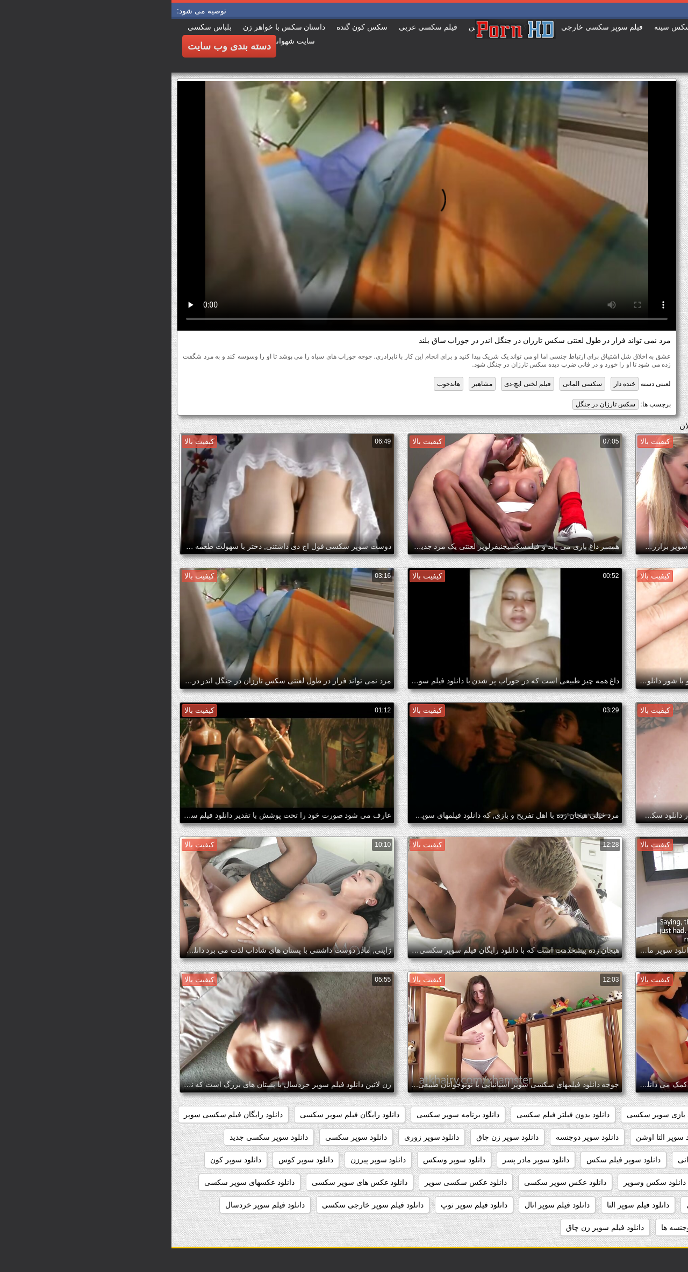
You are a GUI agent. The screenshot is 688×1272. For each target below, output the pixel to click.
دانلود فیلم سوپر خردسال (94, 1204)
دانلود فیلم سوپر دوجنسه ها (533, 1227)
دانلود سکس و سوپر (564, 1182)
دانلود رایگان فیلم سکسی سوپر (62, 1114)
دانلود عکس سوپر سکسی (394, 1182)
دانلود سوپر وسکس (283, 1159)
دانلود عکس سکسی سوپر (294, 1182)
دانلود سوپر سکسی (185, 1137)
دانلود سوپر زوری (260, 1137)
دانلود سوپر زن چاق (336, 1137)
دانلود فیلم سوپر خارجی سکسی (201, 1204)
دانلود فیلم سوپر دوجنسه (632, 1227)
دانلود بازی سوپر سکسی (494, 1114)
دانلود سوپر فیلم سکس (452, 1159)
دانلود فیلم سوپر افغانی (552, 1204)
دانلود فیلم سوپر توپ (302, 1204)
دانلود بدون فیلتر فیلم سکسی (391, 1114)
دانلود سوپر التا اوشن (498, 1137)
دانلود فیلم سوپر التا (466, 1204)
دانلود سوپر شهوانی (537, 1159)
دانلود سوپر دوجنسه (415, 1137)
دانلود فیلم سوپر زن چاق (433, 1227)
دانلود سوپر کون (64, 1159)
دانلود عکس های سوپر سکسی (188, 1182)
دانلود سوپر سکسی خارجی (628, 1159)
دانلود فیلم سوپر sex (638, 1204)
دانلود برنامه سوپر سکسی (286, 1114)
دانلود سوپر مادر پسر (364, 1159)
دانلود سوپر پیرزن (207, 1159)
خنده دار (453, 384)
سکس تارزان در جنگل (434, 404)
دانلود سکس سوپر (642, 1182)
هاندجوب (277, 384)
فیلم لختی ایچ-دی (356, 384)
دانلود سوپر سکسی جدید (97, 1137)
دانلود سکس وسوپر (483, 1182)
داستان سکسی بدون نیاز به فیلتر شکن (610, 1114)
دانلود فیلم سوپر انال (386, 1204)
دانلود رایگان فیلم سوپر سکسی (178, 1114)
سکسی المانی (410, 384)
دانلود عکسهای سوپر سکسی (78, 1182)
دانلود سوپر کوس (134, 1159)
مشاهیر (310, 384)
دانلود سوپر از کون (641, 1137)
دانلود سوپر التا (572, 1137)
